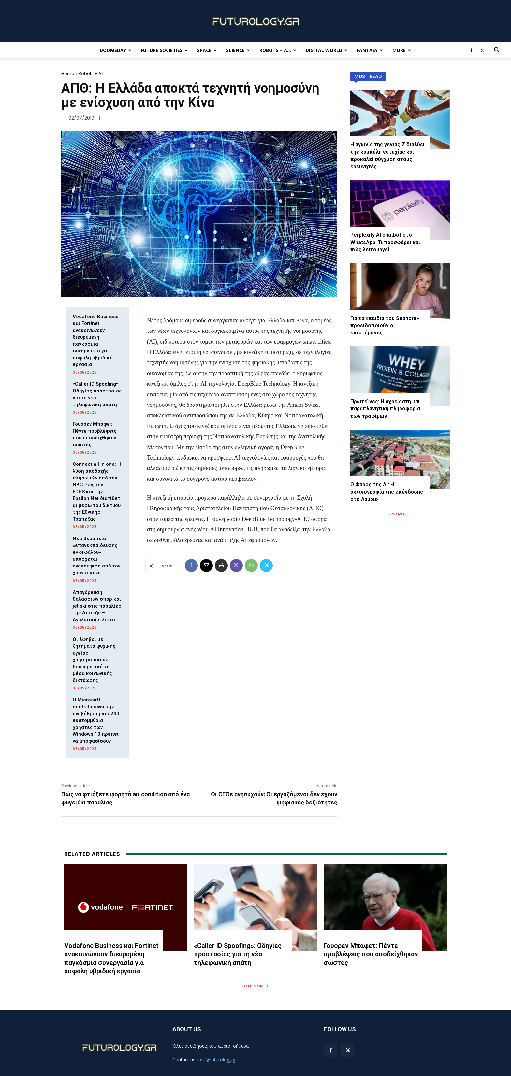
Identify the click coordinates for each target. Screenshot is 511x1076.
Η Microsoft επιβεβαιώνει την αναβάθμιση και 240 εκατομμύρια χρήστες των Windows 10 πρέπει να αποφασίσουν (96, 720)
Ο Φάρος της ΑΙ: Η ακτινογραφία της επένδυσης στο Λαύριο (386, 491)
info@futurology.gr (217, 1059)
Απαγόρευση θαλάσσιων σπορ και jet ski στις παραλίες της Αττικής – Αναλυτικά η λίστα (97, 606)
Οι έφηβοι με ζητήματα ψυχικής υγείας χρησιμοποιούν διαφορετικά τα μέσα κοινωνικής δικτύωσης (94, 659)
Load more (400, 513)
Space (207, 50)
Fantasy (370, 50)
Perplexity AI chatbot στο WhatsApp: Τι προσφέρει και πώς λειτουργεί (385, 242)
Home (67, 73)
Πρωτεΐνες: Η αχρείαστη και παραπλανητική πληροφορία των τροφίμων (385, 408)
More (401, 50)
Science (238, 50)
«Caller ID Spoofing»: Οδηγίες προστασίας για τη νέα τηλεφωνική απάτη (238, 954)
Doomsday (115, 50)
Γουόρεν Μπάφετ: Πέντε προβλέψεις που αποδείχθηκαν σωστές (371, 954)
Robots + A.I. (277, 50)
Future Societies (164, 50)
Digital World (326, 50)
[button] (496, 51)
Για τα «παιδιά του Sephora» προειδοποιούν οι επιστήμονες (384, 325)
